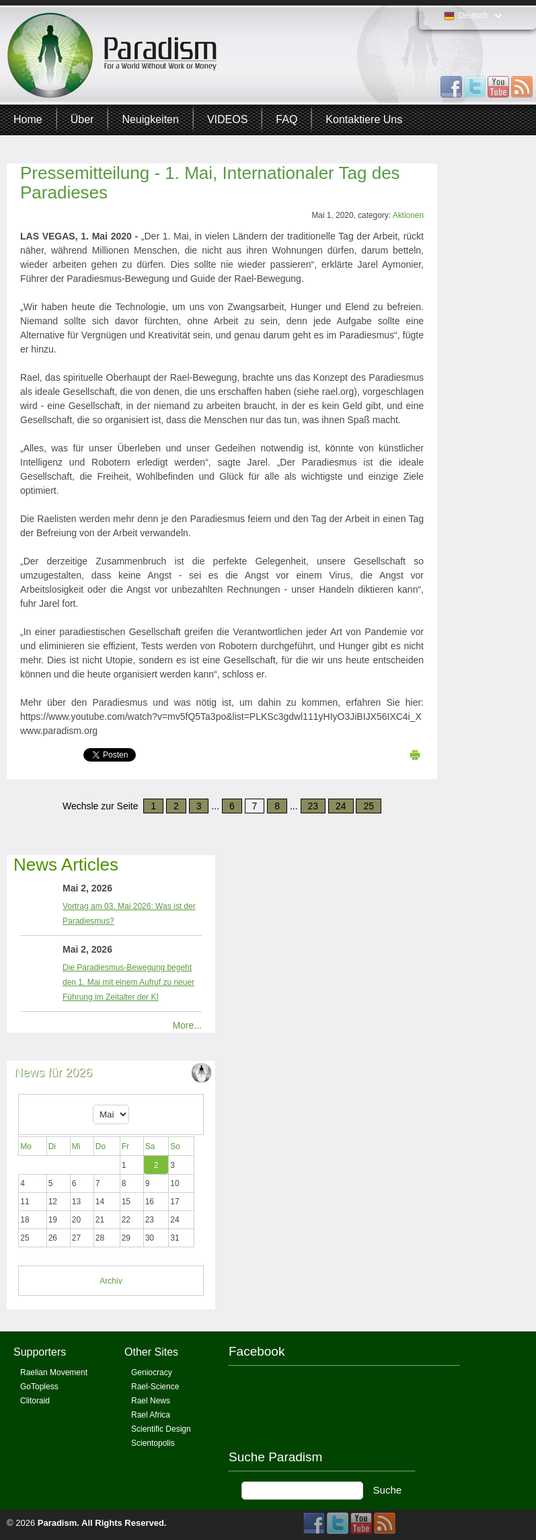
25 (368, 806)
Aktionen (408, 215)
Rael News (150, 1400)
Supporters (39, 1352)
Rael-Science (155, 1386)
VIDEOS (227, 119)
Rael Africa (150, 1415)
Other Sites (151, 1352)
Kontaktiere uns (364, 119)
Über (82, 119)
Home (27, 119)
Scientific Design (161, 1429)
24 (341, 806)
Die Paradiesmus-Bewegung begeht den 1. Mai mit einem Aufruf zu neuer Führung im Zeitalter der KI (128, 982)
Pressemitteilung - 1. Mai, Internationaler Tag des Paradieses (210, 183)
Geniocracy (151, 1372)
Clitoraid (35, 1400)
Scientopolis (153, 1443)
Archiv (111, 1281)
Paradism (57, 1523)
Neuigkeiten (150, 119)
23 (313, 806)
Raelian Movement (53, 1372)
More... (187, 1025)
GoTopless (39, 1386)
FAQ (286, 119)
